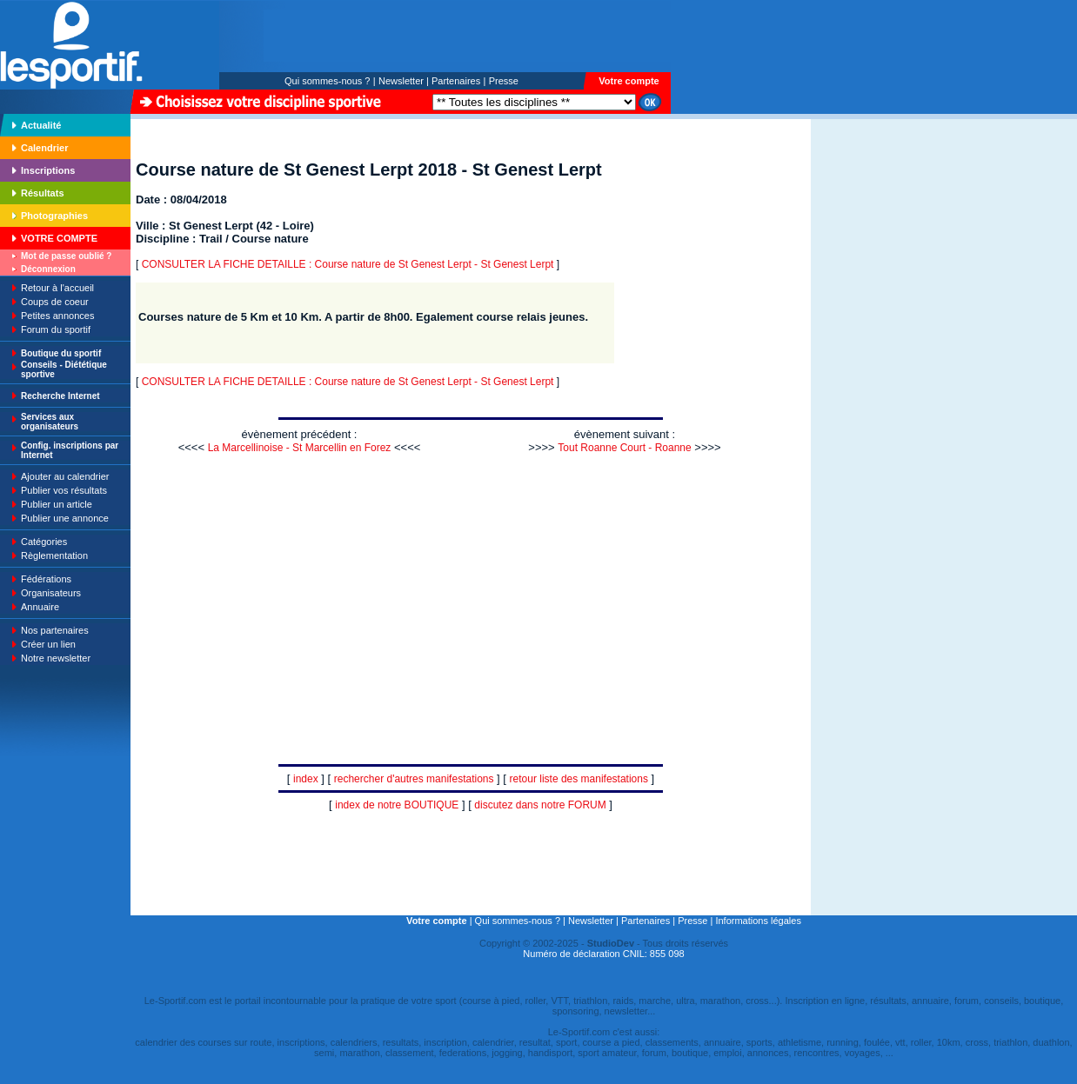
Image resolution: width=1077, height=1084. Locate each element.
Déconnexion (48, 269)
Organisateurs (51, 593)
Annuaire (40, 607)
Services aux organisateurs (49, 421)
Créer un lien (48, 644)
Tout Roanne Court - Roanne (624, 448)
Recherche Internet (60, 396)
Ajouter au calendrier (65, 476)
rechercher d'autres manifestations (414, 779)
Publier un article (56, 504)
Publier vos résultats (64, 490)
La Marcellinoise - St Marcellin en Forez (299, 448)
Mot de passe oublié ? (66, 256)
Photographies (54, 215)
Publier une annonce (65, 518)
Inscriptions (48, 170)
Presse (503, 81)
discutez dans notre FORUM (539, 805)
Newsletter (401, 81)
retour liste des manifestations (579, 779)
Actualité (41, 125)
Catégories (44, 541)
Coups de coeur (55, 301)
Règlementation (54, 555)
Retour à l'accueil (57, 288)
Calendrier (44, 148)
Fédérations (46, 579)
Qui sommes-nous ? (327, 81)
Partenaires (455, 81)
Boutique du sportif (61, 353)
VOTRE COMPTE (59, 238)
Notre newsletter (55, 658)
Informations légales (757, 920)
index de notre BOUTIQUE (396, 805)
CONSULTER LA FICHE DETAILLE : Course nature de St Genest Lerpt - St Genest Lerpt (348, 264)
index (305, 779)
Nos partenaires (55, 630)
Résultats (42, 193)
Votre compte (629, 81)
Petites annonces (57, 315)
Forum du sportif (55, 329)
